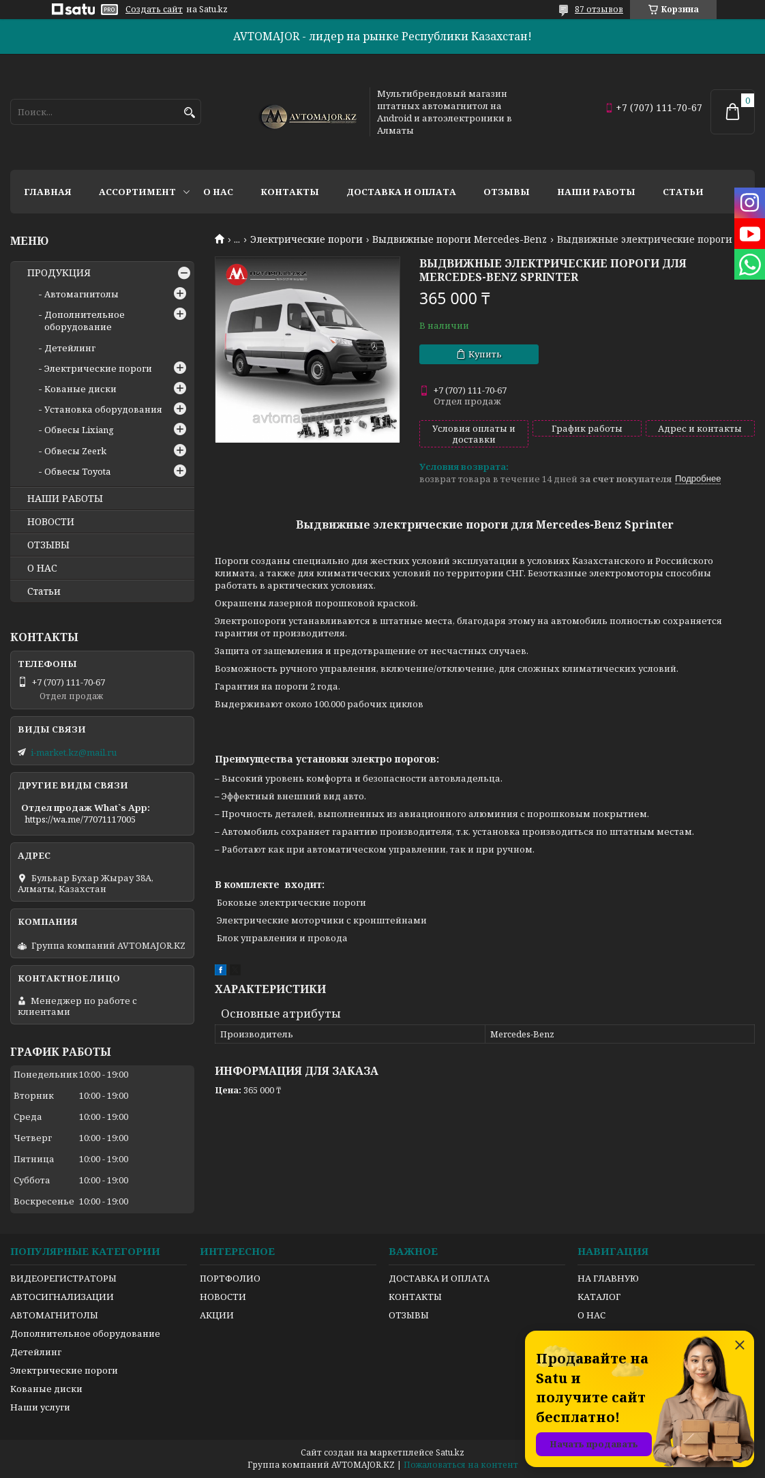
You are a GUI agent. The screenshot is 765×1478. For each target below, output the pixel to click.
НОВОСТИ (50, 522)
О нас (218, 192)
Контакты (289, 192)
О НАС (42, 568)
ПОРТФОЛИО (230, 1278)
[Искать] (189, 113)
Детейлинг (69, 348)
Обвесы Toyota (77, 471)
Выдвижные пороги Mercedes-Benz (459, 239)
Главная (48, 192)
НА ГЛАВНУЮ (608, 1278)
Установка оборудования (103, 409)
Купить (485, 354)
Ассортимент (137, 192)
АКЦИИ (217, 1315)
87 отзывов (599, 9)
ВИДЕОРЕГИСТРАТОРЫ (63, 1278)
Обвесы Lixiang (79, 430)
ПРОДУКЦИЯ (59, 273)
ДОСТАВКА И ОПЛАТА (439, 1278)
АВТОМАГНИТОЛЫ (54, 1315)
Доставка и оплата (401, 192)
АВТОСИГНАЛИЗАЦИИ (62, 1296)
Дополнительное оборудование (84, 320)
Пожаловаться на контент (461, 1464)
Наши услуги (40, 1407)
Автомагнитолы (81, 294)
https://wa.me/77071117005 (80, 819)
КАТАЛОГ (599, 1296)
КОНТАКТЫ (415, 1296)
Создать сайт (154, 9)
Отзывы (506, 192)
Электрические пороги (306, 239)
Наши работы (596, 192)
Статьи (683, 192)
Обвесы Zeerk (75, 451)
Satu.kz (450, 1452)
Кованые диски (80, 389)
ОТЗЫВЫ (48, 545)
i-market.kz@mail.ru (74, 752)
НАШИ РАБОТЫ (65, 498)
